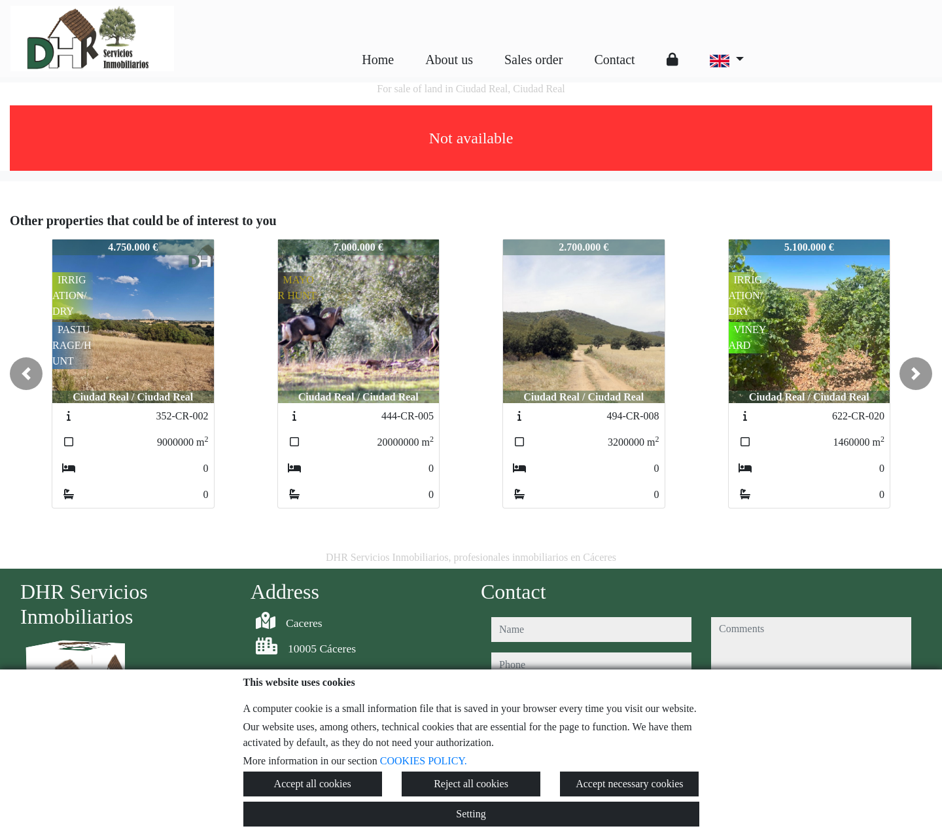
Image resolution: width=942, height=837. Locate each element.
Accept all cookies (312, 783)
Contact (614, 59)
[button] (26, 373)
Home (378, 59)
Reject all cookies (471, 783)
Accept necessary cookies (629, 783)
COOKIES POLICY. (423, 760)
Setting (470, 813)
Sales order (533, 59)
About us (449, 59)
